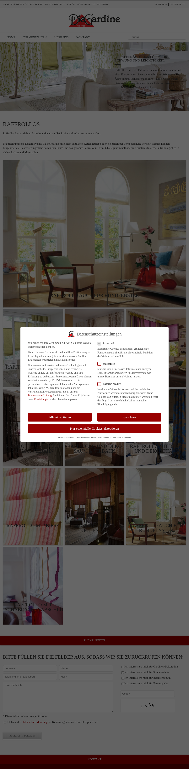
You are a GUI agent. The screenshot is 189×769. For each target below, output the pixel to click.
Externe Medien (111, 380)
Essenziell (107, 340)
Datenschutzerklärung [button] (112, 434)
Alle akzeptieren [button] (60, 414)
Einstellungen (41, 395)
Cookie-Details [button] (96, 434)
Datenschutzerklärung (40, 392)
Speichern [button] (129, 414)
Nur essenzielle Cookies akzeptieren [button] (94, 425)
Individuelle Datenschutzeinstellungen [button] (73, 434)
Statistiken (107, 360)
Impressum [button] (126, 434)
